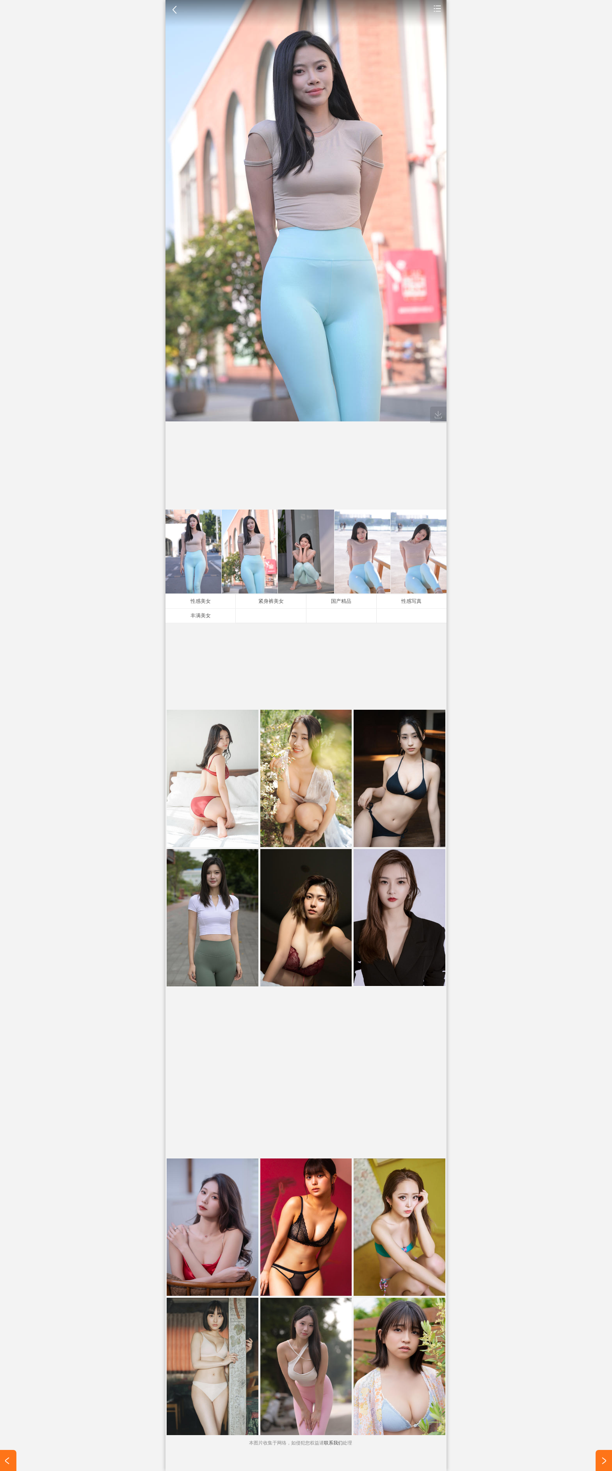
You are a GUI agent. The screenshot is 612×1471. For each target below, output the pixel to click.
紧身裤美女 (271, 601)
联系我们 (333, 1443)
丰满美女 (200, 615)
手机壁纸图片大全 (438, 8)
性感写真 (411, 601)
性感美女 (200, 601)
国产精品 (341, 601)
